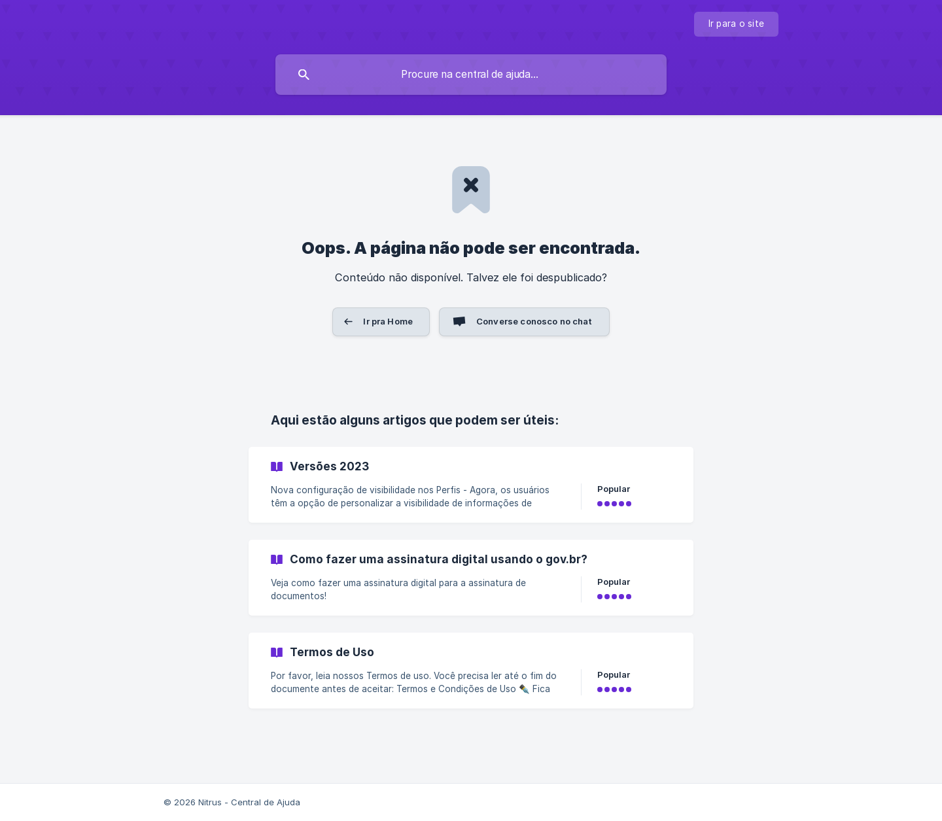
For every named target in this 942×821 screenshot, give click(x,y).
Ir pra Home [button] (388, 321)
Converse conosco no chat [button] (534, 321)
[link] (471, 485)
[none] (736, 24)
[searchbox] (471, 74)
